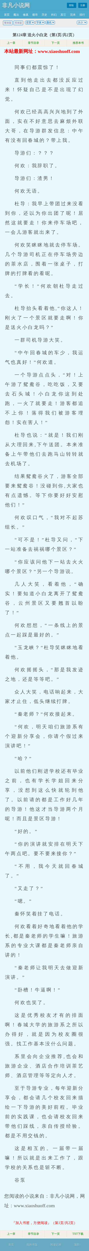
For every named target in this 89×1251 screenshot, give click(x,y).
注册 (82, 5)
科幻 (54, 14)
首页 (7, 14)
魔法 (16, 14)
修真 (25, 14)
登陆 (71, 5)
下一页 (55, 42)
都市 (35, 14)
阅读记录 (55, 1244)
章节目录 (33, 42)
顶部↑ (77, 1244)
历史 (44, 14)
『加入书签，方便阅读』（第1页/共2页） (44, 1223)
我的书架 (32, 1244)
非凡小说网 (16, 5)
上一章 (11, 42)
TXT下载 (77, 1233)
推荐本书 (78, 42)
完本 (73, 14)
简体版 (18, 22)
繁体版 (7, 22)
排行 (82, 14)
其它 (63, 14)
